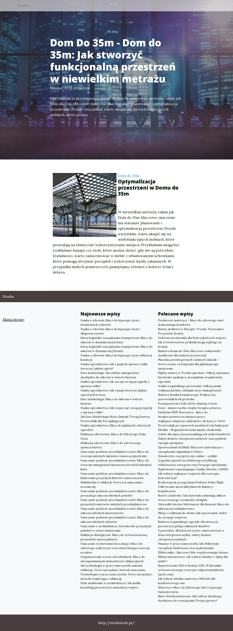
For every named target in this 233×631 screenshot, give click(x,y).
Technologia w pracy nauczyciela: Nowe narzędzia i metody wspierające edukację (116, 576)
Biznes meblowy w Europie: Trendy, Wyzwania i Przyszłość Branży (191, 331)
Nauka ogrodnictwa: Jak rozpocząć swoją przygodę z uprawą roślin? (116, 410)
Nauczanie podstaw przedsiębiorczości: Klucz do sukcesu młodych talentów (114, 519)
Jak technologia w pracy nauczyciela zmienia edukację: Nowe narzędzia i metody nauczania (112, 568)
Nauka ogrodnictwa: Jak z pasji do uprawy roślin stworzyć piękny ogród (113, 366)
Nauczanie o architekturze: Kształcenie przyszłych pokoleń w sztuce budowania (115, 528)
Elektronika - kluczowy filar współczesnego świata (193, 552)
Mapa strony (13, 319)
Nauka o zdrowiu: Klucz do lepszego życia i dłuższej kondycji (116, 357)
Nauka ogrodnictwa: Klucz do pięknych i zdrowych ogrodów (115, 428)
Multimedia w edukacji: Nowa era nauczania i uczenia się (111, 484)
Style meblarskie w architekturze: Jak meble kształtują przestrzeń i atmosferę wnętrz (110, 585)
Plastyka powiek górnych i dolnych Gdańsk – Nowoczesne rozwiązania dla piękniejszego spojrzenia (188, 364)
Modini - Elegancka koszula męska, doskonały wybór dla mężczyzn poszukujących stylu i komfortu (194, 432)
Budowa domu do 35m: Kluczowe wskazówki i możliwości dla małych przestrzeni (189, 353)
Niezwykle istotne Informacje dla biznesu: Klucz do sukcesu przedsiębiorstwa (193, 506)
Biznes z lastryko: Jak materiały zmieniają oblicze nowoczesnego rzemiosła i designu (192, 498)
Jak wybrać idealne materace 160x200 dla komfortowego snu (186, 581)
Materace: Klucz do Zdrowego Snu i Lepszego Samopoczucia (190, 590)
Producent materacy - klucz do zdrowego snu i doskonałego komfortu (191, 322)
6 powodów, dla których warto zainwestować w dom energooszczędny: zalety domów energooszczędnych (191, 535)
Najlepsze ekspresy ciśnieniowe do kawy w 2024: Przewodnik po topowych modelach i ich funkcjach (193, 423)
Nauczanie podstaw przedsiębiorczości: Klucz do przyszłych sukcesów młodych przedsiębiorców (114, 502)
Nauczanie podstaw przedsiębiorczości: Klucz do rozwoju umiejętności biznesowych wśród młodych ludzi (115, 465)
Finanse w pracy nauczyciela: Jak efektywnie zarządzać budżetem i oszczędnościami (188, 546)
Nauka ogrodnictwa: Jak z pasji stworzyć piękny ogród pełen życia (113, 392)
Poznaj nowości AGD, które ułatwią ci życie (187, 403)
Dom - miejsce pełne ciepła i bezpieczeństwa (189, 408)
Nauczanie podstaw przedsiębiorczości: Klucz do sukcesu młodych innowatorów (114, 511)
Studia (25, 5)
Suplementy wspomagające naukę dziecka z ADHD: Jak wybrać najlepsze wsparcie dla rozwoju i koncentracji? (193, 473)
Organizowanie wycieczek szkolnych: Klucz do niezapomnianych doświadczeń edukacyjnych (112, 559)
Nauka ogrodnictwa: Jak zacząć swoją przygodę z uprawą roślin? (114, 384)
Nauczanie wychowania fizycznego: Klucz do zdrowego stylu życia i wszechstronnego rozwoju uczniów (115, 548)
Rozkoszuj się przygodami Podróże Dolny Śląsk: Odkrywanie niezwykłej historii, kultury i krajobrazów (191, 486)
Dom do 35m (128, 175)
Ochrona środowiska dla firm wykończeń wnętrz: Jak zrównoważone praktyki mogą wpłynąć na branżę (192, 342)
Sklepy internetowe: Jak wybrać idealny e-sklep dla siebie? (193, 559)
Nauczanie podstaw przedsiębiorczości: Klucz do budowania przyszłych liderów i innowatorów (114, 476)
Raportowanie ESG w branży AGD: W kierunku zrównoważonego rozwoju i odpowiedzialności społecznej (191, 570)
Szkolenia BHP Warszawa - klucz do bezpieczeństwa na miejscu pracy (183, 414)
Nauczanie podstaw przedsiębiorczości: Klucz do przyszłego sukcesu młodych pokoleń (114, 493)
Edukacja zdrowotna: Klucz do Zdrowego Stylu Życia (113, 436)
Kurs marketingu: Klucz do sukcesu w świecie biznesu (111, 401)
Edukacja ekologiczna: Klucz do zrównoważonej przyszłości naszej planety (113, 537)
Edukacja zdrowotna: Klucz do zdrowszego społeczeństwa (110, 445)
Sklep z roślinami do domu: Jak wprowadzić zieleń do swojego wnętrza (192, 515)
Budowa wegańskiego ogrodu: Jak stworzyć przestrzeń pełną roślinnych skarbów (188, 524)
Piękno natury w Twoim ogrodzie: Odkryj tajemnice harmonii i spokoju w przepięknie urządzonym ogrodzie (194, 377)
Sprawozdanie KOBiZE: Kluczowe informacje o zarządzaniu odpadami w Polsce (190, 449)
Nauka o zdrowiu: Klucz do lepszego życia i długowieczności (110, 331)
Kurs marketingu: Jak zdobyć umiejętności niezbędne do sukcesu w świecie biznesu (109, 375)
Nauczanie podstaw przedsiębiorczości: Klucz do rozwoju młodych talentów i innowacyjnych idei (114, 454)
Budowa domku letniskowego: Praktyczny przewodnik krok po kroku (187, 397)
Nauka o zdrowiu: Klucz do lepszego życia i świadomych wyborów (110, 322)
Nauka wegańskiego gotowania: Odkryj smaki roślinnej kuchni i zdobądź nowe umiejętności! (189, 388)
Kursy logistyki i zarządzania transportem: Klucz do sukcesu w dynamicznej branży (116, 340)
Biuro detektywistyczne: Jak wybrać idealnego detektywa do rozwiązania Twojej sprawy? (190, 598)
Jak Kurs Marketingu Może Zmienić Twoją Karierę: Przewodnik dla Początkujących (115, 419)
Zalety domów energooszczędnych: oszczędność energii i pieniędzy (192, 441)
